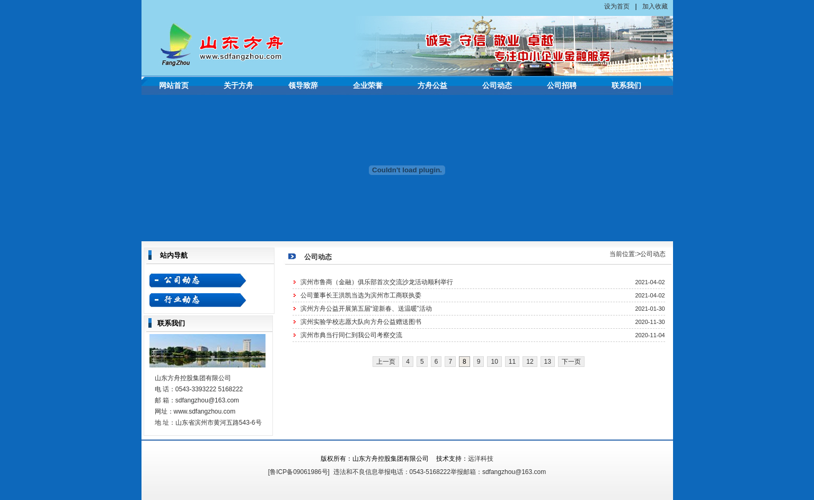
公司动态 (497, 86)
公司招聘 (562, 86)
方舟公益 (432, 86)
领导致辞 (303, 86)
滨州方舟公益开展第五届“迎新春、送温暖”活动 (366, 308)
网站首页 (174, 86)
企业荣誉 (368, 86)
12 (529, 361)
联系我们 (626, 86)
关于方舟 (238, 86)
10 (494, 361)
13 (547, 361)
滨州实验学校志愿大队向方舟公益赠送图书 (360, 322)
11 (512, 361)
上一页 (385, 361)
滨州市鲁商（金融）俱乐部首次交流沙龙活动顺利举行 (376, 282)
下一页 (571, 361)
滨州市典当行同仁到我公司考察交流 (351, 335)
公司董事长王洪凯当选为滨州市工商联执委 (360, 295)
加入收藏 (655, 6)
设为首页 (617, 6)
